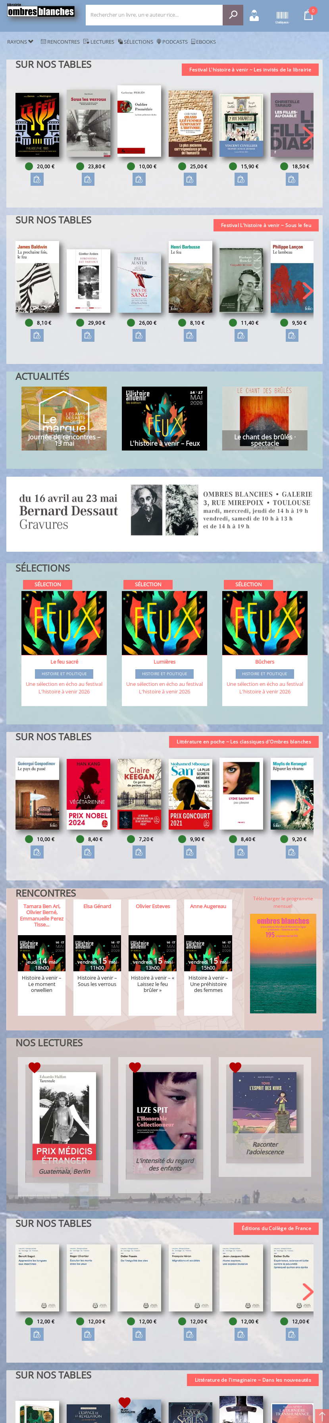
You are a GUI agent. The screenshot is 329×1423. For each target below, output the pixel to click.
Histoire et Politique (64, 674)
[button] (308, 135)
